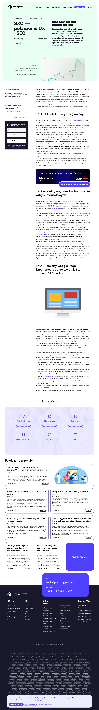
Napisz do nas (80, 7)
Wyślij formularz (16, 141)
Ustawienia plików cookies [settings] (45, 704)
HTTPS (46, 388)
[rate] (15, 43)
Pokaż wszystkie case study (20, 117)
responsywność (49, 376)
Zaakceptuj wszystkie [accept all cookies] (16, 704)
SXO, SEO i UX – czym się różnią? (28, 68)
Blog (64, 7)
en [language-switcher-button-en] (91, 7)
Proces (47, 7)
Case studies (56, 7)
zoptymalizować (77, 120)
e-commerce (58, 208)
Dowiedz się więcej (23, 426)
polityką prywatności (41, 700)
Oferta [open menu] (39, 7)
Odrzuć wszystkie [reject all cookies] (30, 704)
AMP (77, 378)
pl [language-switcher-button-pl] (88, 7)
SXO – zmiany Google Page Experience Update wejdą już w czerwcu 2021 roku (27, 75)
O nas (70, 7)
